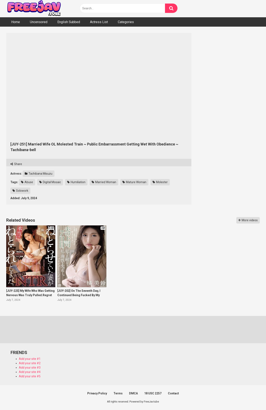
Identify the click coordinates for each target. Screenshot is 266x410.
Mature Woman (134, 182)
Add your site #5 (30, 376)
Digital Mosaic (50, 182)
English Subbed (68, 22)
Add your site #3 (30, 367)
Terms (118, 393)
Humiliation (76, 182)
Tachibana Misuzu (38, 173)
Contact (173, 393)
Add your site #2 (30, 363)
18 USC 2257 (152, 393)
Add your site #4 (30, 372)
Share (16, 164)
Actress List (99, 22)
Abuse (27, 182)
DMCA (133, 393)
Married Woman (104, 182)
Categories (126, 22)
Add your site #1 (30, 358)
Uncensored (38, 22)
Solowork (20, 190)
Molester (160, 182)
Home (15, 22)
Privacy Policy (97, 393)
